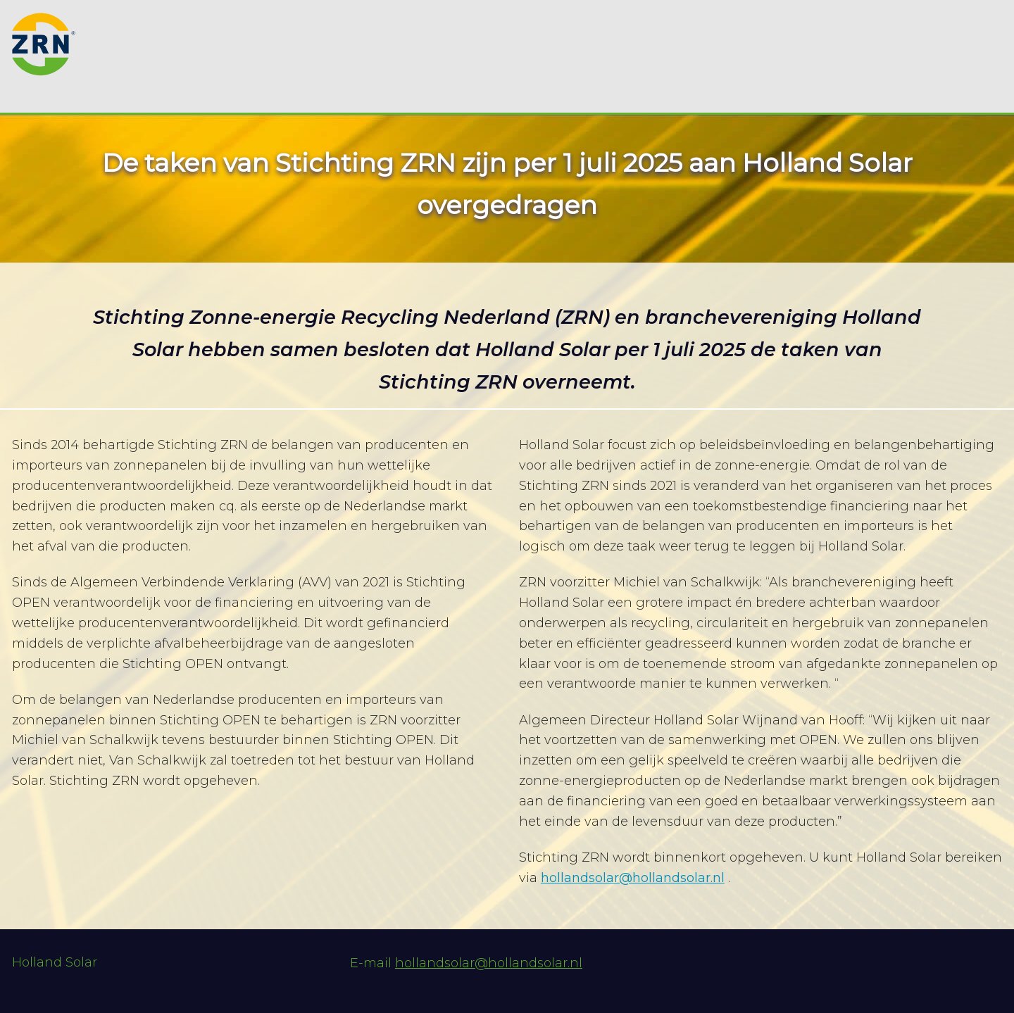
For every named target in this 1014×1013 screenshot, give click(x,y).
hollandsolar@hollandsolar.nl (633, 878)
